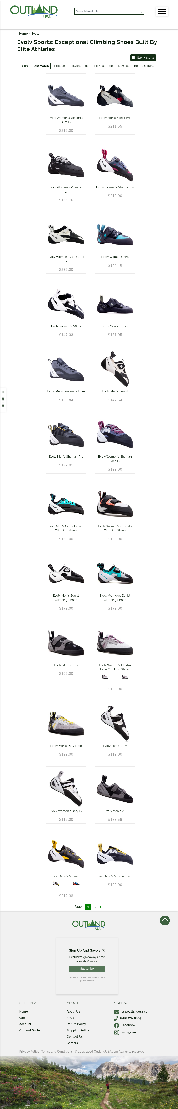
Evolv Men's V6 (115, 811)
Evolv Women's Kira (115, 256)
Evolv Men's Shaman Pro (66, 456)
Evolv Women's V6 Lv (66, 326)
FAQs (70, 1017)
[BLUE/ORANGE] (76, 883)
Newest (123, 65)
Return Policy (76, 1024)
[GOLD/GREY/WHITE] (56, 883)
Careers (72, 1043)
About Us (73, 1011)
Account (25, 1024)
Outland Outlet (30, 1030)
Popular (59, 65)
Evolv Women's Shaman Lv (115, 187)
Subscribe (87, 968)
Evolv (35, 33)
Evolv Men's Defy (66, 665)
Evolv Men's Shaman (66, 876)
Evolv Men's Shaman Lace (115, 876)
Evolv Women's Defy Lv (66, 811)
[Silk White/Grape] (125, 677)
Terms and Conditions (57, 1051)
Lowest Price (80, 65)
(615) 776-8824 (127, 1018)
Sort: (25, 65)
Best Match (40, 66)
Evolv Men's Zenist (115, 391)
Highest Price (103, 65)
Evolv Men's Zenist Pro (115, 117)
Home (23, 33)
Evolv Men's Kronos (115, 326)
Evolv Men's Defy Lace (66, 745)
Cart (22, 1017)
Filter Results (143, 57)
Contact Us (75, 1036)
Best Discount (144, 65)
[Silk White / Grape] (105, 677)
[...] (106, 11)
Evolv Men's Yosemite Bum (66, 391)
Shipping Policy (78, 1030)
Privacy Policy (29, 1051)
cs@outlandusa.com (132, 1011)
